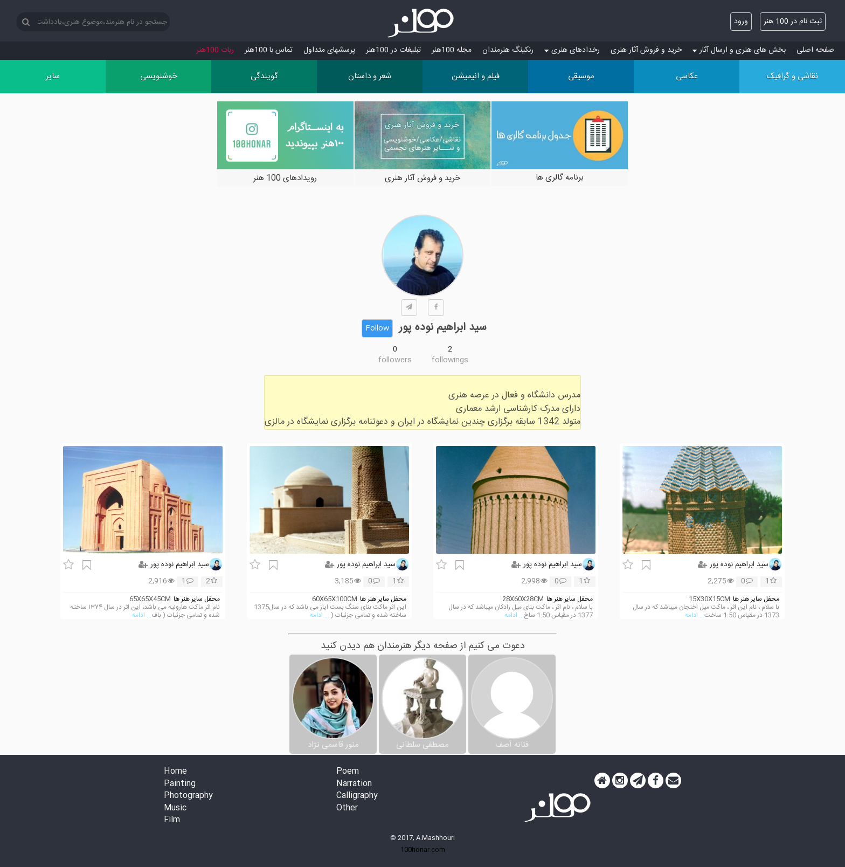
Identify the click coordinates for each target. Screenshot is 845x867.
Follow (377, 328)
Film (172, 820)
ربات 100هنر (215, 50)
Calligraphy (357, 796)
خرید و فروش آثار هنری (646, 50)
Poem (347, 772)
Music (175, 808)
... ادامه (694, 615)
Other (347, 808)
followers (395, 360)
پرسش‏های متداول (329, 50)
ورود (741, 21)
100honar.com (422, 850)
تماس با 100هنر (269, 50)
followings (450, 360)
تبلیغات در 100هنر (393, 50)
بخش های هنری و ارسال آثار (739, 50)
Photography (188, 796)
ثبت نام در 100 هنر (793, 21)
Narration (354, 784)
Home (175, 772)
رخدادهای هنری (572, 50)
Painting (180, 784)
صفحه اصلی (815, 50)
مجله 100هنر (452, 50)
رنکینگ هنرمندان (508, 50)
